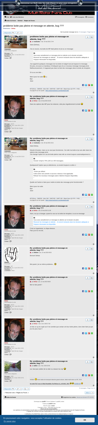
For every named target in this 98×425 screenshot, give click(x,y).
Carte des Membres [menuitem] (17, 17)
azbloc (6, 372)
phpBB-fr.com (52, 403)
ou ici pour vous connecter (49, 8)
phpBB (43, 401)
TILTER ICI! (77, 383)
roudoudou (7, 49)
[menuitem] (6, 17)
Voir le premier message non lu (69, 32)
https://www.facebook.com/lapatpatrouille (57, 90)
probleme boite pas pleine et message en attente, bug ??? (33, 25)
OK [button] (85, 420)
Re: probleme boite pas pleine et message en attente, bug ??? (49, 97)
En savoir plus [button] (10, 421)
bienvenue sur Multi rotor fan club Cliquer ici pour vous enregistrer (49, 3)
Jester (53, 405)
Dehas (13, 28)
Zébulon (6, 262)
